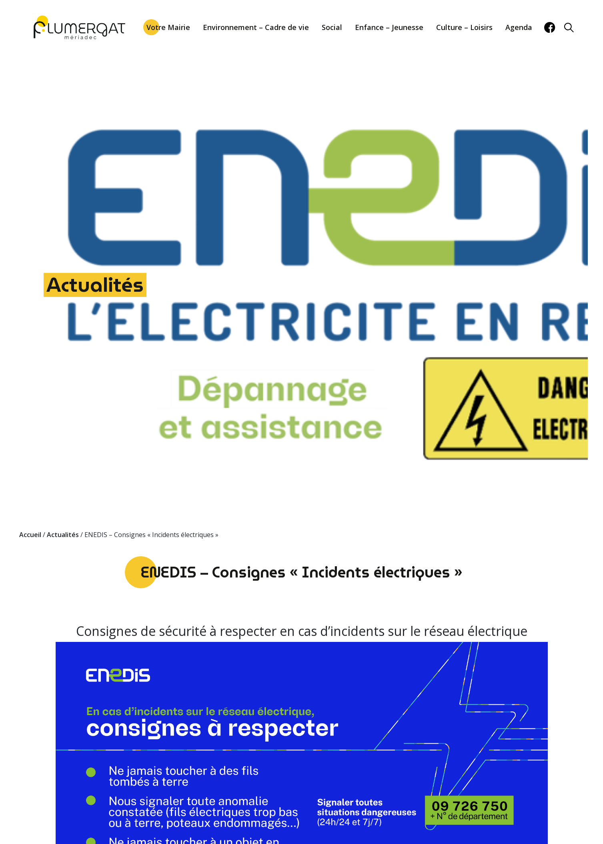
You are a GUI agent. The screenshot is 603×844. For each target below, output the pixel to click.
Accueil (30, 534)
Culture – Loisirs (464, 27)
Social (332, 27)
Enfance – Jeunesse (389, 27)
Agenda (518, 27)
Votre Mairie (168, 27)
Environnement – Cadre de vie (256, 27)
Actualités (95, 285)
